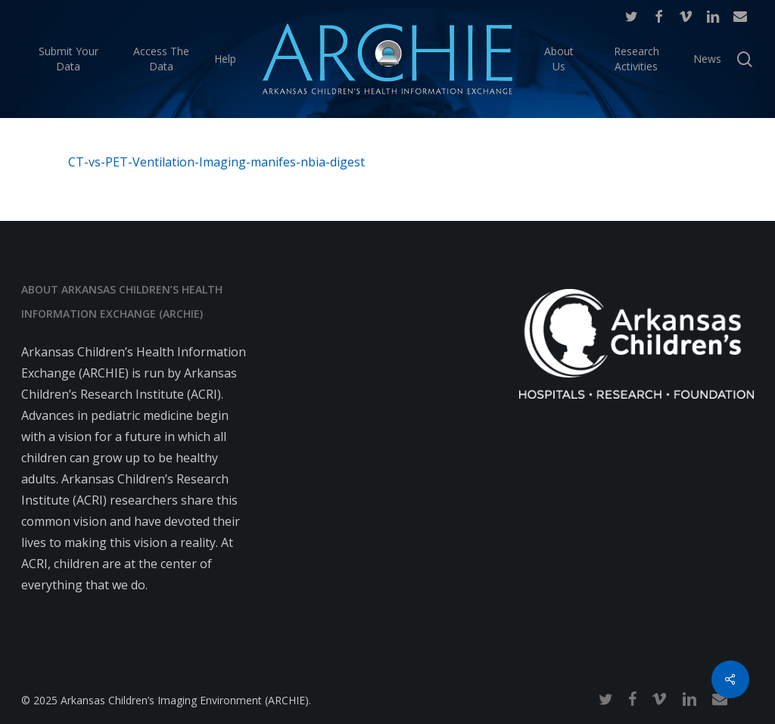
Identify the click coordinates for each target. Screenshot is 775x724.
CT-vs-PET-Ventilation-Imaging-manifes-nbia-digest (216, 162)
